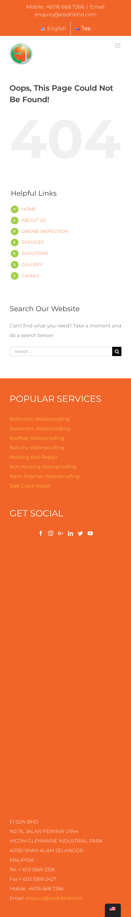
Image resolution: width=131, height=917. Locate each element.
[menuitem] (53, 29)
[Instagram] (50, 533)
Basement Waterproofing (40, 428)
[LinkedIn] (70, 533)
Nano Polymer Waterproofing (44, 476)
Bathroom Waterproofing (39, 419)
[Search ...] (61, 351)
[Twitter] (80, 533)
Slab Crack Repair (30, 486)
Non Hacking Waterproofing (43, 467)
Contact (31, 275)
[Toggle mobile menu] (118, 45)
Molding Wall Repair (33, 457)
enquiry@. (54, 898)
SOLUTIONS (35, 253)
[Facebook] (40, 533)
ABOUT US (34, 220)
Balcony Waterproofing (37, 447)
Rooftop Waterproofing (37, 438)
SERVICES (33, 242)
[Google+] (60, 533)
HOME (29, 209)
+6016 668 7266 (65, 7)
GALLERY (32, 264)
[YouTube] (90, 533)
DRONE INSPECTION (45, 231)
